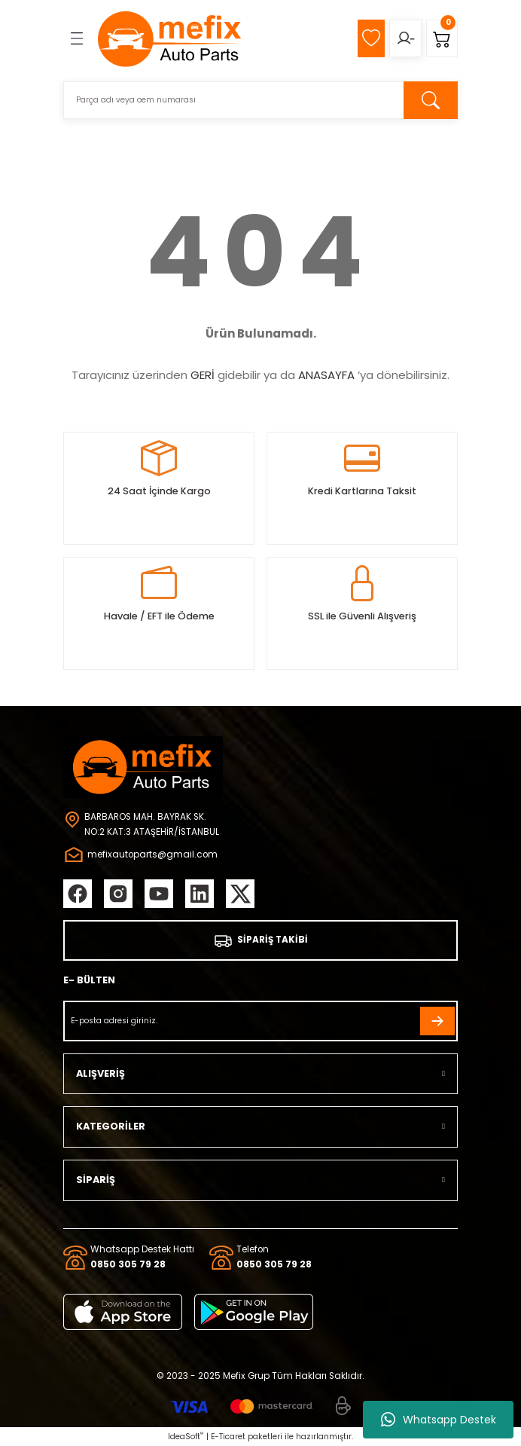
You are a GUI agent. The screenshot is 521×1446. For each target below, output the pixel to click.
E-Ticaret (228, 1436)
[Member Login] (405, 38)
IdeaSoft (185, 1436)
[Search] (260, 100)
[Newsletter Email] (260, 1021)
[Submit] (437, 1021)
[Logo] (170, 38)
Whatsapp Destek (438, 1419)
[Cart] (442, 38)
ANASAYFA (326, 375)
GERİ (202, 375)
